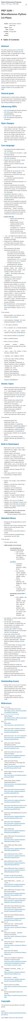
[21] (24, 332)
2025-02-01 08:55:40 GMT (16, 1017)
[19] (23, 282)
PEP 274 (6, 305)
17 (2, 834)
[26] (20, 335)
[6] (9, 199)
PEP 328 (6, 112)
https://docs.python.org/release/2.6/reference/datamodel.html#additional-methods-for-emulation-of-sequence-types (15, 963)
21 (2, 866)
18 (2, 843)
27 (2, 913)
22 (2, 873)
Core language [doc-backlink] (7, 145)
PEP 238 (6, 110)
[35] (8, 619)
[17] (13, 280)
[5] (17, 181)
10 (16, 714)
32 (2, 956)
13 (2, 803)
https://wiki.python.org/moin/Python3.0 (14, 725)
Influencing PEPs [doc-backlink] (9, 106)
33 (2, 966)
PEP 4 (14, 562)
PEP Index (9, 4)
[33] (5, 275)
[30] (19, 634)
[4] (18, 174)
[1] (20, 102)
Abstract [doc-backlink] (5, 46)
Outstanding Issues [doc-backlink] (10, 681)
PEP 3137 (21, 396)
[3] (17, 172)
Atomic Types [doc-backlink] (7, 384)
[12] (17, 321)
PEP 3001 (16, 536)
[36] (17, 637)
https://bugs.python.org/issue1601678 (14, 877)
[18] (12, 410)
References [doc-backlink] (6, 703)
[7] (17, 335)
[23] (10, 302)
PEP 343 (6, 115)
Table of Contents (11, 40)
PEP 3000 (20, 50)
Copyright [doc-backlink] (5, 1001)
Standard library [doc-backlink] (8, 518)
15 (2, 820)
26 (2, 904)
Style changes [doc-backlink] (7, 123)
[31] (20, 429)
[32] (5, 346)
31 (2, 949)
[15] (16, 431)
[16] (10, 179)
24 (2, 888)
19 (2, 852)
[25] (19, 659)
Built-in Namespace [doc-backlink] (10, 444)
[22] (18, 500)
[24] (5, 632)
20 (2, 859)
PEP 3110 (9, 632)
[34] (7, 275)
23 (2, 879)
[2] (13, 317)
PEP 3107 (7, 158)
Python (3, 4)
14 (2, 811)
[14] (20, 163)
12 (2, 795)
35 (2, 983)
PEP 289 (6, 192)
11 (18, 714)
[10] (11, 158)
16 (2, 827)
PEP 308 (17, 264)
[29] (15, 637)
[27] (24, 438)
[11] (12, 627)
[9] (21, 504)
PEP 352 (6, 117)
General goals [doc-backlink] (7, 93)
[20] (25, 282)
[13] (17, 427)
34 (2, 975)
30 (2, 940)
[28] (5, 619)
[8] (5, 467)
